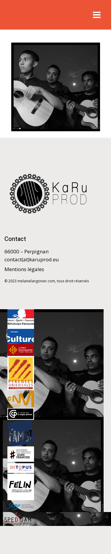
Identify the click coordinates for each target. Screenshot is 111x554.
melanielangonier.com (36, 281)
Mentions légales (24, 269)
